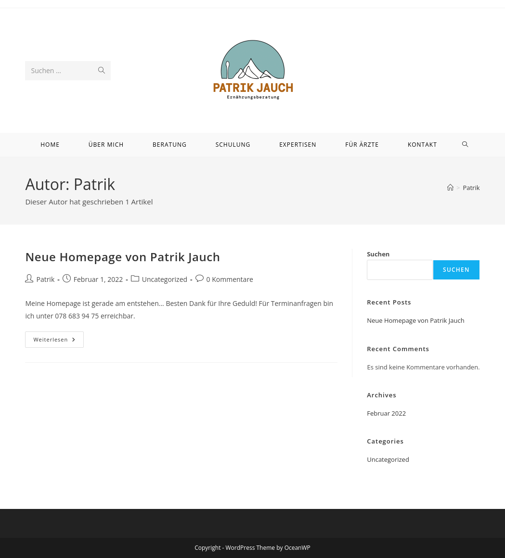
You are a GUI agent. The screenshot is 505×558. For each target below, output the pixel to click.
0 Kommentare (230, 279)
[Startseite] (450, 187)
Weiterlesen (58, 341)
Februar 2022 (386, 413)
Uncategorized (164, 279)
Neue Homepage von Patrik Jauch (122, 257)
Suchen (378, 254)
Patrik (471, 187)
